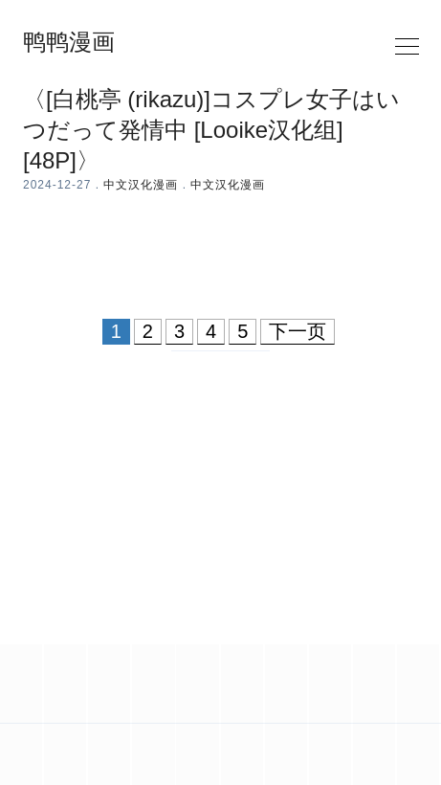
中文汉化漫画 (140, 184)
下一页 (297, 331)
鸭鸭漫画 (69, 42)
